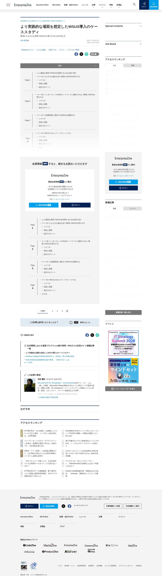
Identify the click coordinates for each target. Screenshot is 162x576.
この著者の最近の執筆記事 (48, 441)
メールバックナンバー (60, 199)
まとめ (44, 294)
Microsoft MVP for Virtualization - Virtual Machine (56, 426)
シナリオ (42, 80)
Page (27, 80)
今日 (114, 65)
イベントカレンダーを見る (123, 389)
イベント (102, 5)
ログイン (75, 205)
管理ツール (52, 50)
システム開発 (41, 50)
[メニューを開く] (8, 5)
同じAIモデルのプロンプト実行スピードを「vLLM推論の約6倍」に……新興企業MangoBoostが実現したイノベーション (123, 228)
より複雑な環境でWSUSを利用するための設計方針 (56, 73)
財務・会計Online (71, 5)
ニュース (84, 5)
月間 (132, 65)
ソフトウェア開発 (73, 50)
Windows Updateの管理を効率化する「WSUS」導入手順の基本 (50, 400)
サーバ (62, 50)
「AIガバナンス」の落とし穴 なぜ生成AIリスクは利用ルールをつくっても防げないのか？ (40, 507)
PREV (42, 311)
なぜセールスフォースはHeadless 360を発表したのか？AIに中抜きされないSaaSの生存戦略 (81, 496)
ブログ (62, 570)
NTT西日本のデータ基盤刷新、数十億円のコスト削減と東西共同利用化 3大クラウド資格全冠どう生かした (40, 517)
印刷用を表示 (27, 379)
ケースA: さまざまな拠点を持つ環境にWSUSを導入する (58, 76)
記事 (93, 5)
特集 (111, 5)
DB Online (56, 5)
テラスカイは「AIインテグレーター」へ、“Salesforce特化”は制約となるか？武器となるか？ (81, 507)
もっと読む (28, 406)
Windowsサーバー (27, 50)
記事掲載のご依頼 (113, 550)
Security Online (42, 5)
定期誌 (119, 5)
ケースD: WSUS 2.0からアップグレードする (59, 280)
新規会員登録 (43, 205)
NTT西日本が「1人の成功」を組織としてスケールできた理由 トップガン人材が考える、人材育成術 (40, 476)
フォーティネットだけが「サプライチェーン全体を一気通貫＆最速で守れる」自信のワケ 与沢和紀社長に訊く (40, 486)
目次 (77, 66)
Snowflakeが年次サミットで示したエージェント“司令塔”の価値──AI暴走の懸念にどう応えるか (82, 476)
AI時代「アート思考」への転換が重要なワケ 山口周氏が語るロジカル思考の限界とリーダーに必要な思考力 (40, 496)
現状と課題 (43, 83)
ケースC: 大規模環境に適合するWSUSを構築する (56, 115)
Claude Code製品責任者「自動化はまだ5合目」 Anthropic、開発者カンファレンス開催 (81, 517)
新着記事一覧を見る (123, 312)
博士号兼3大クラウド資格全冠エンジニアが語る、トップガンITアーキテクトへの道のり (82, 486)
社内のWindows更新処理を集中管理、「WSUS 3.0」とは (47, 403)
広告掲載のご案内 (132, 550)
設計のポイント (45, 87)
